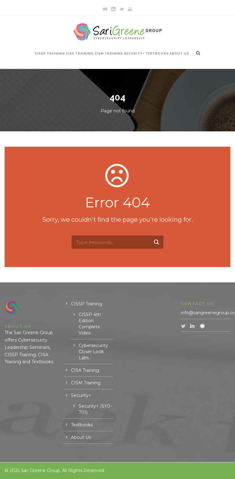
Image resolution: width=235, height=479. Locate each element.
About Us (179, 53)
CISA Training (80, 53)
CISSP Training (50, 53)
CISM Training (109, 53)
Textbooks (157, 53)
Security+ (134, 53)
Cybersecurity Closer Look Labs (93, 351)
